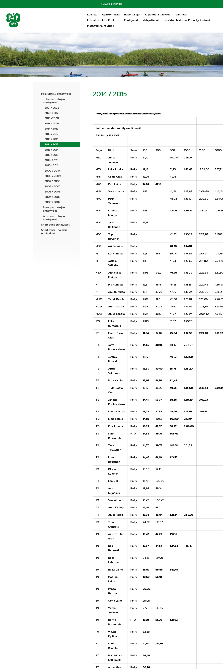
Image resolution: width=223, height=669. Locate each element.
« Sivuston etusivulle (111, 3)
